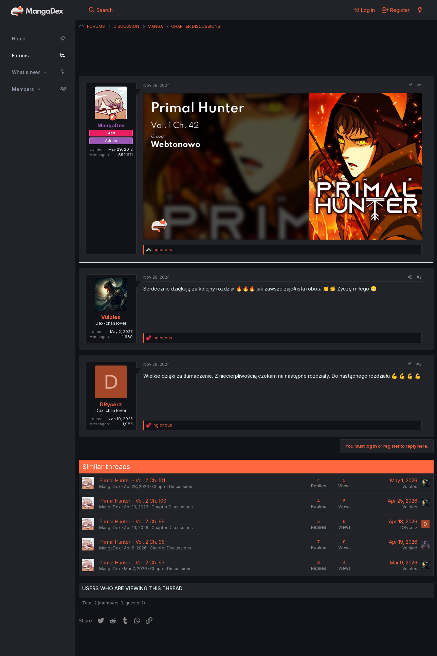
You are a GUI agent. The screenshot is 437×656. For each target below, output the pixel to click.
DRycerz (111, 404)
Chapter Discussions (173, 486)
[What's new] (420, 10)
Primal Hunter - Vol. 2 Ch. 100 (132, 501)
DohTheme (369, 646)
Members (23, 89)
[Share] (410, 86)
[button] (45, 72)
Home (18, 38)
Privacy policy (245, 641)
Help (273, 641)
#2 (419, 277)
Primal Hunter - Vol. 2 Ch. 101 (132, 480)
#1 (419, 85)
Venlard (409, 547)
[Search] (100, 10)
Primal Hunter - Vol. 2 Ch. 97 (132, 562)
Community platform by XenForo (378, 641)
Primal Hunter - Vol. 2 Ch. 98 (132, 542)
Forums (20, 55)
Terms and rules (205, 641)
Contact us (167, 641)
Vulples (111, 317)
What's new (26, 72)
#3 (419, 364)
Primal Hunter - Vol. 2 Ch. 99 (132, 521)
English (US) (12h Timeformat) (113, 641)
